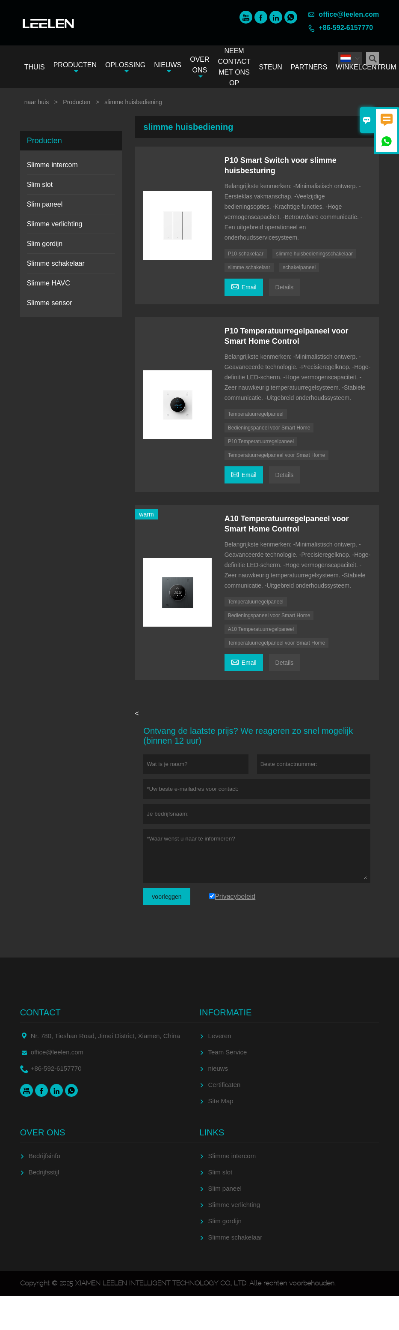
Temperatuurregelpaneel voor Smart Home (276, 455)
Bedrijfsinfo (44, 1155)
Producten (75, 68)
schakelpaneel (299, 267)
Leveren (219, 1035)
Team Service (227, 1052)
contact (40, 1012)
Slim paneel (45, 204)
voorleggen (166, 896)
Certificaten (224, 1084)
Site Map (220, 1101)
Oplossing (125, 68)
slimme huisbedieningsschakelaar (314, 254)
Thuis (34, 67)
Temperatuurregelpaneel (256, 414)
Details (284, 287)
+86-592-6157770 (346, 27)
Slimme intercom (52, 164)
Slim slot (40, 184)
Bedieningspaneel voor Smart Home (269, 428)
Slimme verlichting (55, 224)
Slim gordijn (45, 243)
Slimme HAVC (48, 283)
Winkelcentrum (366, 67)
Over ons (199, 68)
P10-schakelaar (245, 254)
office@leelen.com (349, 14)
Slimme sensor (49, 302)
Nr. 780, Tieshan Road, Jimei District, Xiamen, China (105, 1035)
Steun (270, 67)
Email (244, 286)
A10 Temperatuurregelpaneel (261, 629)
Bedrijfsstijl (44, 1172)
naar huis (36, 102)
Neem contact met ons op (234, 67)
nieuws (218, 1068)
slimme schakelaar (249, 267)
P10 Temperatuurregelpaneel (261, 441)
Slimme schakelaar (56, 263)
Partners (309, 67)
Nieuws (167, 68)
